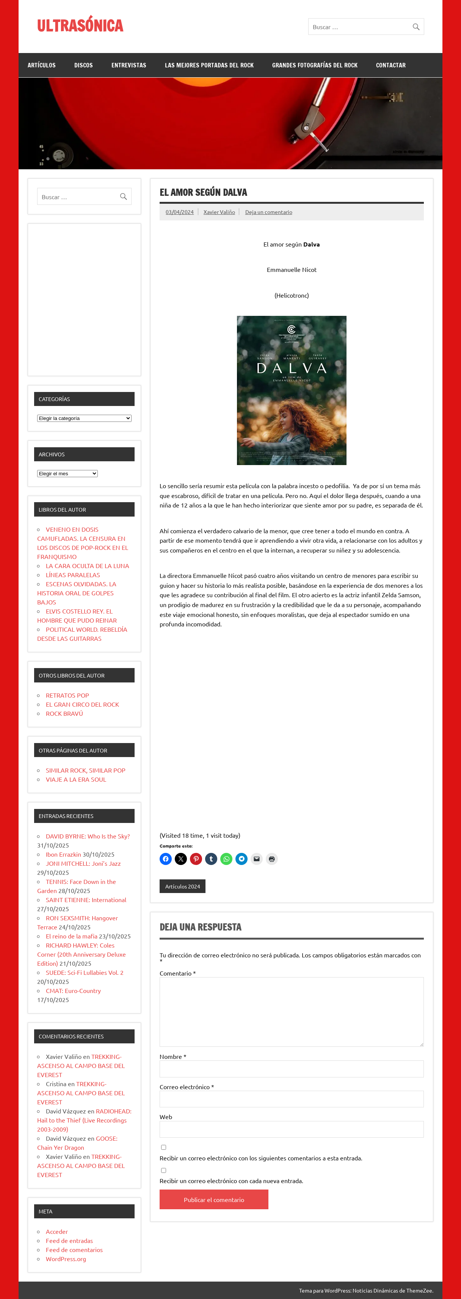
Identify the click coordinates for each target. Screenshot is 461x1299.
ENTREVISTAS (128, 65)
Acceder (57, 1231)
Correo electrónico (187, 1087)
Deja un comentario (268, 211)
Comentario (178, 973)
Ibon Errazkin (63, 854)
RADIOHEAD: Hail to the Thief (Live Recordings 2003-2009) (84, 1120)
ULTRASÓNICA (80, 25)
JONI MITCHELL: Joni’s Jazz (83, 863)
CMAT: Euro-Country (73, 990)
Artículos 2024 (182, 886)
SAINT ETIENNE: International (86, 899)
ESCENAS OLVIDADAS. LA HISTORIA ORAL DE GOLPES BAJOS (76, 593)
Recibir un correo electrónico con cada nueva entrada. (231, 1180)
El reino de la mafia (71, 936)
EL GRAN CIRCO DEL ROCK (82, 704)
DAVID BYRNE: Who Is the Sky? (88, 836)
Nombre (173, 1056)
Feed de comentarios (74, 1249)
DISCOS (83, 65)
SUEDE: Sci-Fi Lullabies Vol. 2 (85, 972)
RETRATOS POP (67, 695)
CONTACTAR (391, 65)
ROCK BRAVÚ (64, 713)
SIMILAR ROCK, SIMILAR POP (85, 770)
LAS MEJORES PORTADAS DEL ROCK (209, 65)
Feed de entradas (69, 1240)
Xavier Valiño (219, 211)
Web (166, 1116)
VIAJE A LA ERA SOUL (76, 779)
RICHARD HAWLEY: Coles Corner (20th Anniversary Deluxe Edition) (81, 954)
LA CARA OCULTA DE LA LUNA (87, 565)
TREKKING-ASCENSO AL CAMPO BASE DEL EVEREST (81, 1065)
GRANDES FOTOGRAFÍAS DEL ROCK (315, 65)
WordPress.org (66, 1258)
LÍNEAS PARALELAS (73, 574)
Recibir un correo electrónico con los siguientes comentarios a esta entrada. (261, 1158)
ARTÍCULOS (42, 65)
